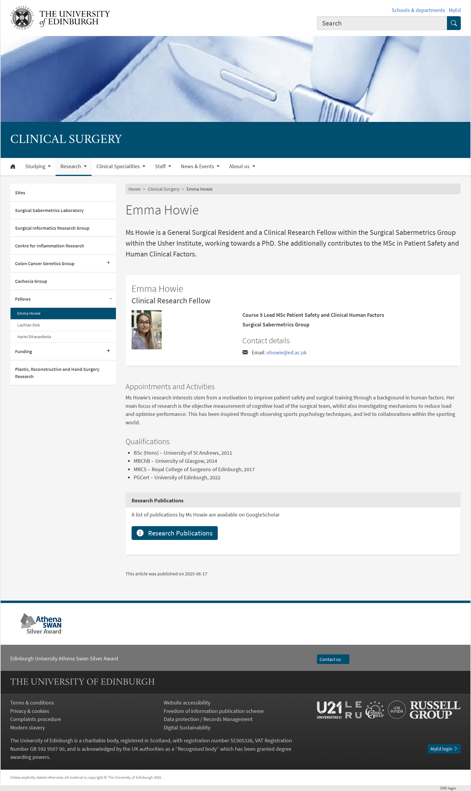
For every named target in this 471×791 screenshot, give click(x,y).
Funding (23, 351)
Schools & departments (418, 10)
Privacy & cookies (29, 711)
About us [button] (240, 166)
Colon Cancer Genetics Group (44, 263)
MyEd (455, 10)
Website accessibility (187, 702)
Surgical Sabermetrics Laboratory (49, 210)
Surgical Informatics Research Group (52, 228)
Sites (20, 192)
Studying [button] (36, 166)
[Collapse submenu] (110, 299)
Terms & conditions (32, 702)
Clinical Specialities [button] (118, 166)
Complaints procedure (35, 719)
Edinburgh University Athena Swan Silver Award (64, 658)
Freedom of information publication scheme (214, 711)
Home (135, 189)
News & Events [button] (198, 166)
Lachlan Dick (28, 325)
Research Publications (175, 533)
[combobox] (382, 23)
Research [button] (71, 166)
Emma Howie (29, 313)
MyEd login (444, 749)
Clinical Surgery (163, 189)
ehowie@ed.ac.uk (287, 352)
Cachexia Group (31, 281)
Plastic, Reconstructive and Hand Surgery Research (57, 372)
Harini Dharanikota (34, 336)
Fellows (23, 299)
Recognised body (197, 748)
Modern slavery (27, 727)
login (450, 788)
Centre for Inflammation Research (49, 246)
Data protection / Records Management (208, 719)
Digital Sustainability (187, 727)
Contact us (333, 659)
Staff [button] (161, 166)
